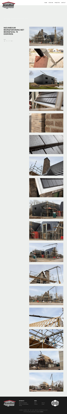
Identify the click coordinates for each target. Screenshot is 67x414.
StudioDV (41, 411)
